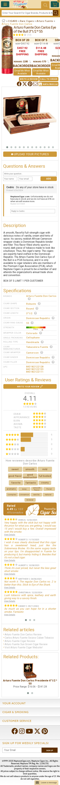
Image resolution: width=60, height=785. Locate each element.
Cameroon (34, 352)
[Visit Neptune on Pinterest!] (45, 731)
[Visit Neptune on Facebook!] (15, 731)
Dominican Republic (40, 318)
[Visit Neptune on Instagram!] (22, 731)
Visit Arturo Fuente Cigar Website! (24, 647)
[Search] (27, 13)
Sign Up (49, 750)
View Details (9, 535)
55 (30, 322)
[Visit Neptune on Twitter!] (37, 731)
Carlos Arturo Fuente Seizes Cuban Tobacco (29, 637)
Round (32, 308)
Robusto (33, 303)
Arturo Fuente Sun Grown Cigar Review (26, 644)
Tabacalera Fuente (39, 346)
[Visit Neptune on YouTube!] (30, 731)
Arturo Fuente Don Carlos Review (23, 634)
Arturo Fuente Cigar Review (20, 641)
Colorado (34, 333)
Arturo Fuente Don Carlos (41, 297)
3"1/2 (31, 313)
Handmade (35, 342)
